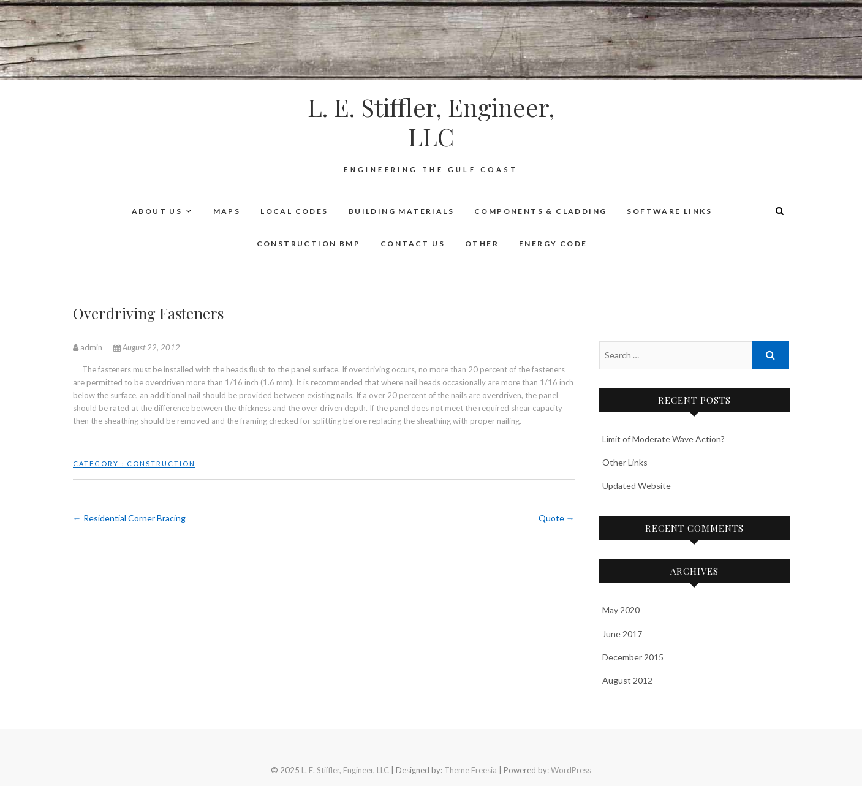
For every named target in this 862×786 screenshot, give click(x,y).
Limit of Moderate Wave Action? (663, 439)
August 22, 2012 (146, 347)
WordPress (571, 770)
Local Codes (294, 211)
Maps (227, 211)
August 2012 (627, 680)
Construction (161, 463)
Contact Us (412, 243)
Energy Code (553, 243)
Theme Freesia (470, 770)
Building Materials (401, 211)
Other (482, 243)
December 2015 (633, 657)
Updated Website (636, 485)
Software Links (669, 211)
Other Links (625, 462)
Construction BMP (308, 243)
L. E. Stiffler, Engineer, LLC (431, 122)
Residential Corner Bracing (129, 518)
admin (88, 347)
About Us (157, 211)
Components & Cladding (540, 211)
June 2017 (622, 634)
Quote (557, 518)
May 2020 (621, 610)
